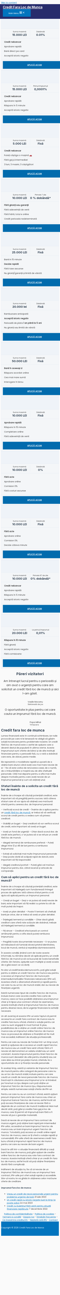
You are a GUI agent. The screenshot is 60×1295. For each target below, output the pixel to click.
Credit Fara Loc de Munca (22, 7)
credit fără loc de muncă (17, 812)
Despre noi (28, 1216)
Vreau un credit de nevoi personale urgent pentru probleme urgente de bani (32, 1195)
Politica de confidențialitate (18, 1214)
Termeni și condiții (11, 1216)
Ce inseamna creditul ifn (15, 1219)
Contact (53, 1219)
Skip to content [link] (9, 2)
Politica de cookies (44, 1214)
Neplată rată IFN (38, 1219)
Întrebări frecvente (46, 1216)
